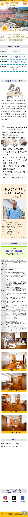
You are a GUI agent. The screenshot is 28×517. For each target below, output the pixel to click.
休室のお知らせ (15, 52)
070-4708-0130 (19, 326)
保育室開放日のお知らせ (17, 62)
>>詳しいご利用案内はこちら (13, 318)
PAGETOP (24, 513)
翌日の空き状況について (17, 57)
